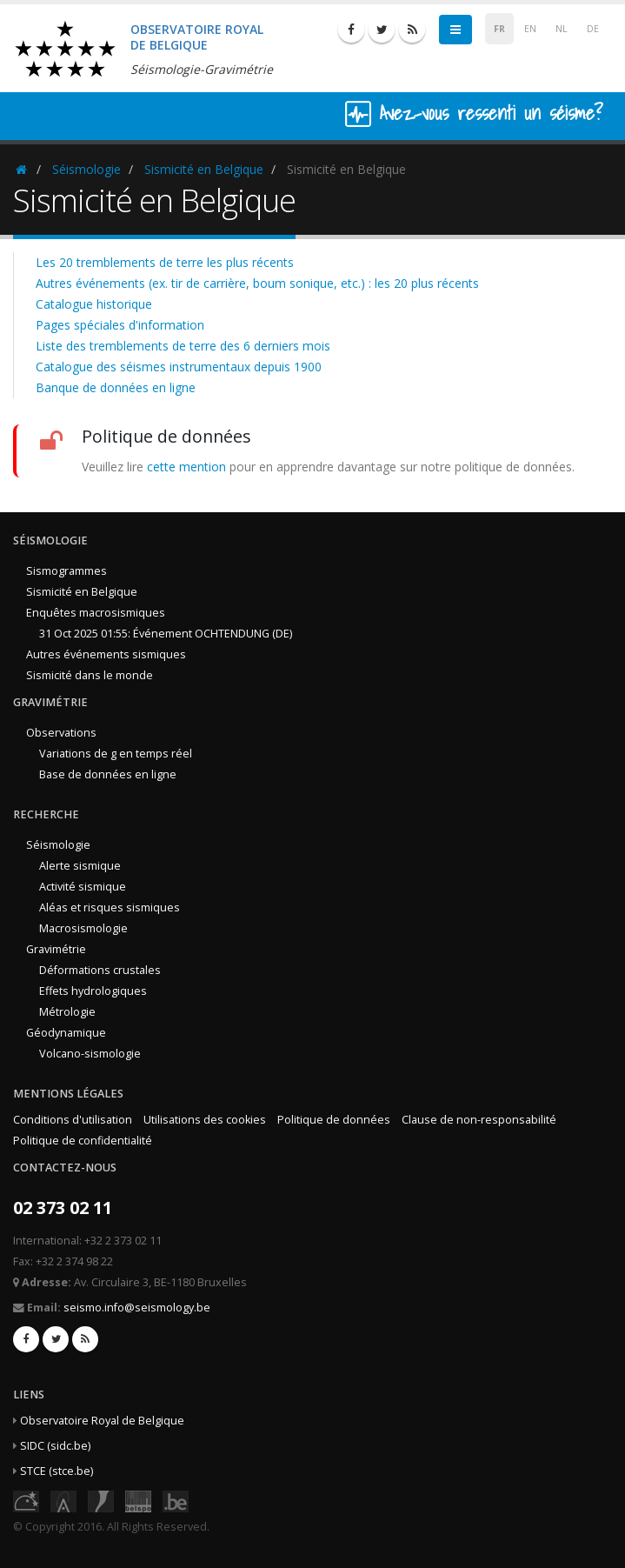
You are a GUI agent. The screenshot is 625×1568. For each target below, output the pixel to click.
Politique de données (333, 1119)
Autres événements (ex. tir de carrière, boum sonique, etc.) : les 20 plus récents (257, 283)
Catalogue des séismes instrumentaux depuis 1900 (179, 366)
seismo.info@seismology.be (136, 1307)
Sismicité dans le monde (89, 675)
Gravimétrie (56, 949)
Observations (61, 732)
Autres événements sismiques (106, 654)
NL (561, 29)
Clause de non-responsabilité (479, 1119)
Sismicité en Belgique (203, 169)
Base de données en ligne (107, 774)
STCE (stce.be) (56, 1471)
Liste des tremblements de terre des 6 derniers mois (183, 345)
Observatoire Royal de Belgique (102, 1420)
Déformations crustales (100, 970)
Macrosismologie (83, 928)
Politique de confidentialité (82, 1140)
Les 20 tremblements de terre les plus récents (165, 262)
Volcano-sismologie (90, 1053)
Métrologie (67, 1011)
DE (593, 29)
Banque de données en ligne (116, 387)
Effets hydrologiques (93, 991)
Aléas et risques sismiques (109, 907)
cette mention (186, 466)
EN (530, 29)
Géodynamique (66, 1032)
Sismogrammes (66, 571)
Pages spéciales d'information (120, 325)
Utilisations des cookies (204, 1119)
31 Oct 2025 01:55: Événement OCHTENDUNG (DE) (165, 633)
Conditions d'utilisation (72, 1119)
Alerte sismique (80, 865)
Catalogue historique (94, 304)
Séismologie (86, 169)
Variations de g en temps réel (115, 753)
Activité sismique (82, 886)
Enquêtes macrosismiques (95, 612)
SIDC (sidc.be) (55, 1445)
